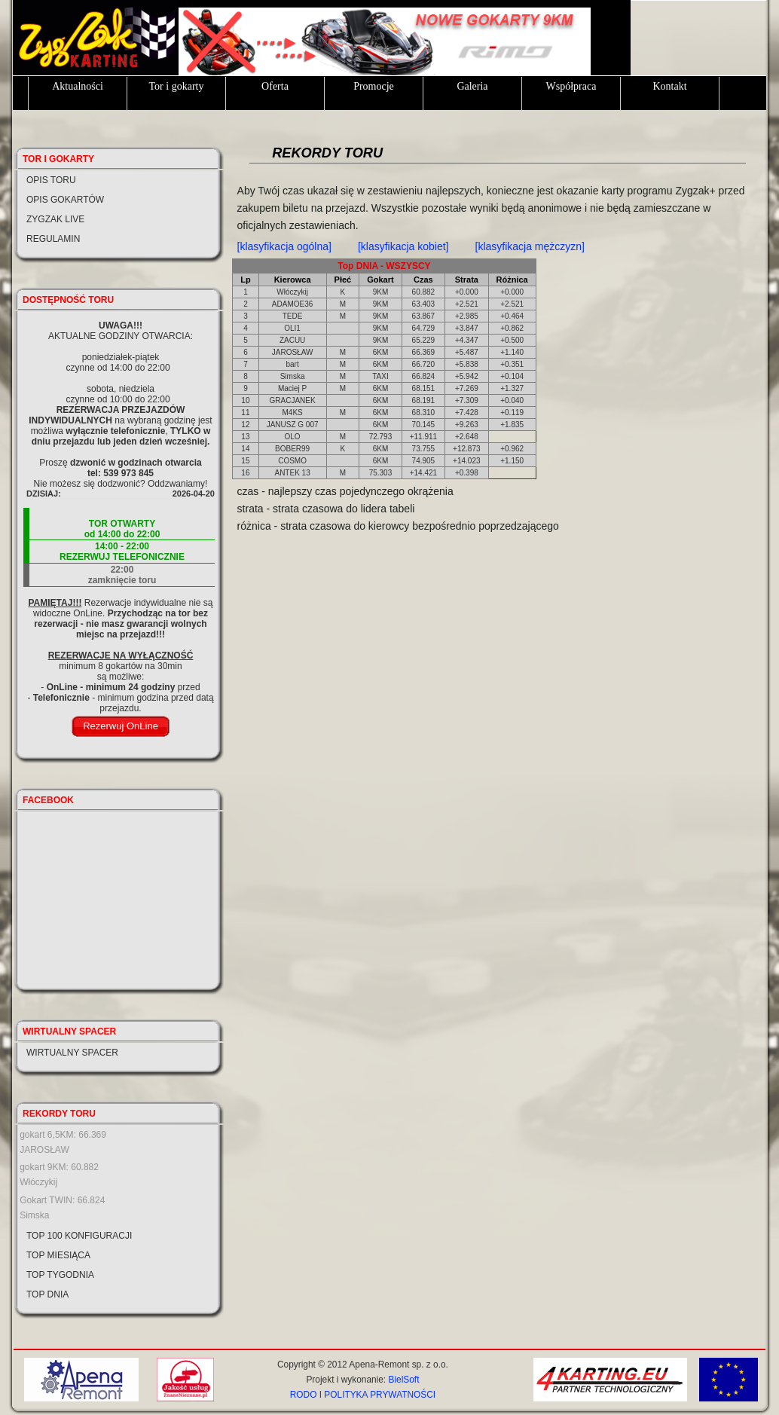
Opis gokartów (65, 199)
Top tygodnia (60, 1275)
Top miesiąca (58, 1255)
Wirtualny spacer (72, 1052)
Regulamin (53, 239)
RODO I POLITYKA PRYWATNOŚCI (362, 1394)
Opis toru (51, 180)
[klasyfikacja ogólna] (284, 246)
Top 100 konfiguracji (79, 1235)
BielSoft (403, 1379)
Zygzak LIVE (55, 219)
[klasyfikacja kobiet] (403, 246)
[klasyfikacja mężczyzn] (530, 246)
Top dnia (47, 1294)
